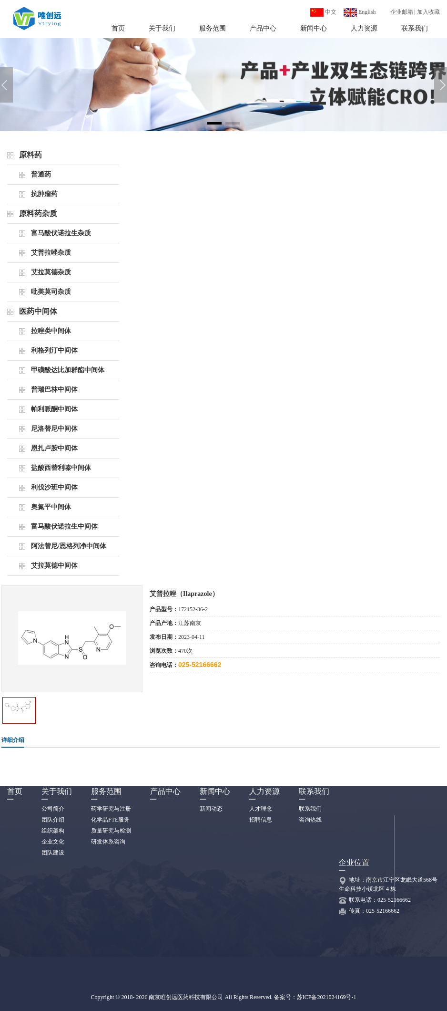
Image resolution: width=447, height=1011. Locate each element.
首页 (118, 28)
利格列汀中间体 (54, 350)
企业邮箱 (401, 12)
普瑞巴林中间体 (54, 389)
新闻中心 (313, 28)
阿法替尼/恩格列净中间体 (68, 546)
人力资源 (364, 28)
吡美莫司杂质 (51, 291)
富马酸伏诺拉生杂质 (61, 233)
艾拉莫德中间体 (54, 565)
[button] (214, 123)
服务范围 (212, 28)
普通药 (41, 174)
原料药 (30, 155)
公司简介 (52, 808)
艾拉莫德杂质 (51, 272)
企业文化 (52, 841)
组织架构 (52, 830)
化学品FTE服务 (110, 819)
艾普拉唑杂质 (51, 252)
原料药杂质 (38, 213)
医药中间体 (38, 311)
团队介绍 (52, 819)
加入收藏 (428, 12)
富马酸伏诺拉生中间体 (64, 526)
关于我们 (162, 28)
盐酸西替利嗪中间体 (61, 467)
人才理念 (260, 808)
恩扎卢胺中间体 (54, 448)
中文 (323, 12)
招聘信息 (260, 819)
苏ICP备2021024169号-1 (326, 997)
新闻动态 (211, 808)
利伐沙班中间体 (54, 487)
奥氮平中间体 (51, 507)
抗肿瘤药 (44, 194)
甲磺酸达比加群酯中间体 (67, 370)
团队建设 (52, 852)
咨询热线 (310, 819)
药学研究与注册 (111, 808)
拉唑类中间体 (51, 330)
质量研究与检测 (111, 830)
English (360, 12)
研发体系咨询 (108, 841)
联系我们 (414, 28)
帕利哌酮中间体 (54, 409)
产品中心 (263, 28)
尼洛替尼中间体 (54, 428)
